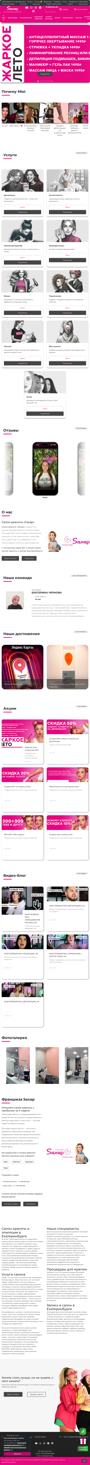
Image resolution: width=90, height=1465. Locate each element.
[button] (38, 81)
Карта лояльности (54, 4)
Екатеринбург (82, 9)
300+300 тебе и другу (14, 843)
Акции (30, 2)
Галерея (57, 2)
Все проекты (81, 632)
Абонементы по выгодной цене (64, 795)
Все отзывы (81, 428)
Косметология (26, 18)
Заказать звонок (50, 11)
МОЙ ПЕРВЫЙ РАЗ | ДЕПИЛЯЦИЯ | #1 (22, 1010)
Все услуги (81, 153)
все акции (82, 706)
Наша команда (8, 4)
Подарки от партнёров (78, 2)
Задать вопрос (10, 558)
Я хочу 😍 (38, 2)
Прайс (70, 4)
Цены (22, 207)
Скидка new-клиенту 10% (61, 843)
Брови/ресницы (49, 18)
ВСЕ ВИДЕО (82, 873)
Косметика (83, 4)
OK (84, 1461)
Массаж (78, 18)
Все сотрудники (79, 576)
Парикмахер (67, 18)
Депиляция (12, 18)
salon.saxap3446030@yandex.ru (76, 1437)
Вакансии (48, 2)
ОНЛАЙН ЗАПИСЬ (83, 1448)
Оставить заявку (11, 1205)
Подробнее (45, 74)
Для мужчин (55, 346)
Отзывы (23, 4)
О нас (64, 2)
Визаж (57, 18)
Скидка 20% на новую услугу (18, 795)
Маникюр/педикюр (38, 18)
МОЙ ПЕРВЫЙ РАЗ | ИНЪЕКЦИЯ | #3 (22, 962)
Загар (29, 397)
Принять (17, 1454)
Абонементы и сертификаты (14, 2)
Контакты (36, 4)
